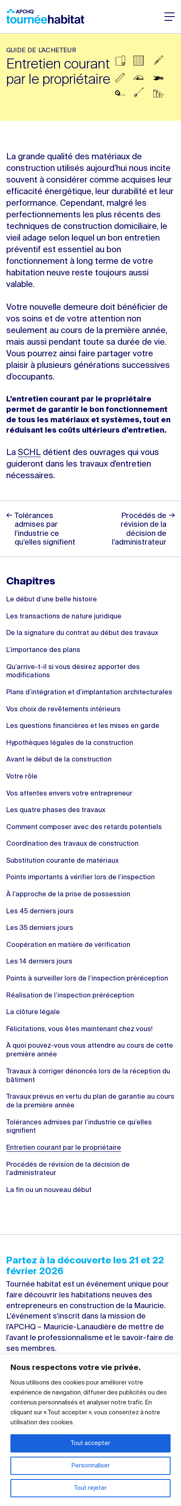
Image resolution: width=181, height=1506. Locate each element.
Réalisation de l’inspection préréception (70, 996)
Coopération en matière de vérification (68, 945)
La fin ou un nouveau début (49, 1190)
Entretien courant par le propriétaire (63, 1148)
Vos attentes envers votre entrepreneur (69, 794)
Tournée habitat (45, 16)
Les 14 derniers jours (39, 962)
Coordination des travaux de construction (72, 844)
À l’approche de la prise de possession (68, 894)
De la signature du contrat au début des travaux (82, 633)
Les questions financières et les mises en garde (82, 726)
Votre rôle (21, 777)
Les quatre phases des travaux (55, 810)
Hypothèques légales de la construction (69, 743)
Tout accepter (90, 1443)
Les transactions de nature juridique (63, 616)
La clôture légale (33, 1012)
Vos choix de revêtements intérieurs (63, 709)
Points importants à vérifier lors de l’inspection (80, 877)
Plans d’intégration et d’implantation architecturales (89, 692)
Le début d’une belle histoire (51, 599)
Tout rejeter (90, 1488)
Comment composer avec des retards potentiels (84, 827)
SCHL (29, 453)
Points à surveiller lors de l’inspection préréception (87, 979)
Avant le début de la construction (59, 760)
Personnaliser (91, 1466)
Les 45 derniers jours (40, 911)
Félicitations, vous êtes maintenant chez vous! (79, 1029)
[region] (90, 1430)
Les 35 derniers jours (39, 928)
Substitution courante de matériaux (62, 861)
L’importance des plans (43, 650)
